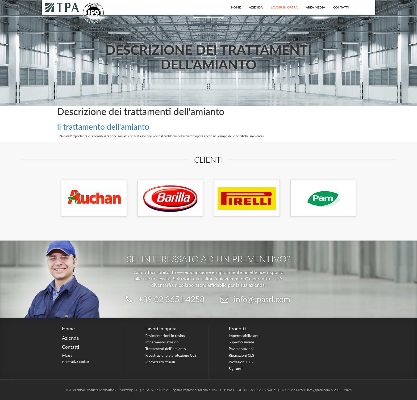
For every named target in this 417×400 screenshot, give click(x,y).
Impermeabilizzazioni (162, 342)
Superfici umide (241, 342)
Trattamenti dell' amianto (165, 348)
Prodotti (237, 328)
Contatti (341, 7)
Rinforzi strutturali (160, 362)
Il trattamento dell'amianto (103, 126)
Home (236, 7)
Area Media (315, 7)
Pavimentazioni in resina (165, 335)
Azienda (256, 7)
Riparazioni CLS (241, 355)
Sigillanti (236, 368)
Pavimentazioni (241, 348)
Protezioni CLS (241, 362)
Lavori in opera (284, 7)
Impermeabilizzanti (244, 335)
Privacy (67, 355)
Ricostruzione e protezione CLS (170, 355)
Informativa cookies (76, 362)
